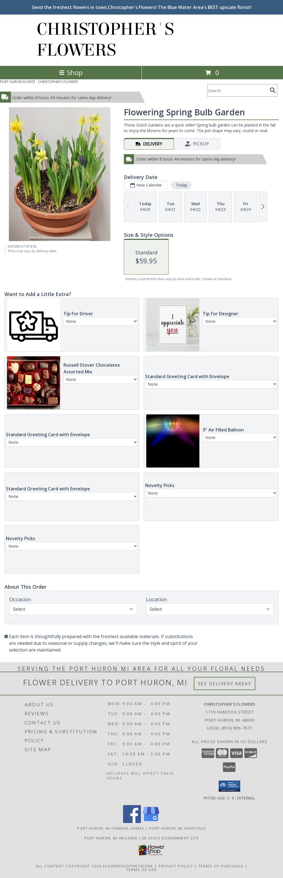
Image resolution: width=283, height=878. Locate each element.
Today (181, 185)
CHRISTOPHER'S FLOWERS (105, 40)
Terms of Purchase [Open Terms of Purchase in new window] (221, 865)
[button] (229, 786)
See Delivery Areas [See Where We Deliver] (224, 683)
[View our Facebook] (132, 821)
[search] (272, 90)
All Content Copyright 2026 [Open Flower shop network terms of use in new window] (69, 865)
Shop (70, 72)
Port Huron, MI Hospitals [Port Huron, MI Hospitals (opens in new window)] (177, 828)
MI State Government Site (170, 837)
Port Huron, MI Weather (111, 837)
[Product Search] (237, 90)
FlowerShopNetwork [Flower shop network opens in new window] (128, 865)
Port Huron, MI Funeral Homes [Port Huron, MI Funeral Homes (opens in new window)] (111, 828)
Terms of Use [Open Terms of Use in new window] (141, 869)
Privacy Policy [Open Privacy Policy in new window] (176, 865)
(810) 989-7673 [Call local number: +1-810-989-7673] (236, 728)
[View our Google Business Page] (151, 821)
